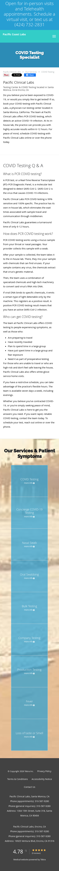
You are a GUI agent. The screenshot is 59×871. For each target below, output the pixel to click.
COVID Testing (47, 71)
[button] (54, 36)
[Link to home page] (24, 34)
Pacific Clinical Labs (12, 71)
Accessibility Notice (42, 779)
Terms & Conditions (17, 779)
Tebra (43, 859)
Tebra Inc (29, 771)
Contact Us (29, 786)
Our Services (31, 71)
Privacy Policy (44, 771)
